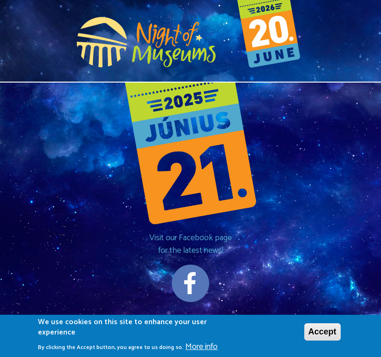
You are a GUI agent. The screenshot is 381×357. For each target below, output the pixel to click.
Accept (322, 333)
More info (201, 348)
